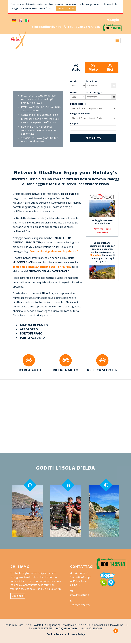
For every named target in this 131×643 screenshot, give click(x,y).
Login (113, 19)
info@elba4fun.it (40, 26)
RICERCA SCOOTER (102, 370)
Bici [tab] (110, 68)
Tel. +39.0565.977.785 (80, 26)
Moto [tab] (93, 68)
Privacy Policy (76, 634)
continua (17, 596)
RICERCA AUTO (28, 370)
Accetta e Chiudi (66, 8)
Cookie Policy (54, 634)
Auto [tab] (76, 68)
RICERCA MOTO (65, 370)
